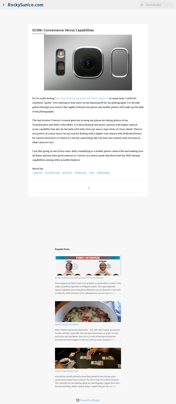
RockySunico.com (25, 4)
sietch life (67, 173)
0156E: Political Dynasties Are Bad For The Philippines (79, 278)
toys (91, 173)
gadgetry (37, 173)
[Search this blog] (159, 5)
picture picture (52, 173)
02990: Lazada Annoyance (67, 324)
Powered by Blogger (88, 400)
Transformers (103, 173)
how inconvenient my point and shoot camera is (82, 98)
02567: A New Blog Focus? (66, 371)
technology (80, 173)
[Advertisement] (88, 220)
